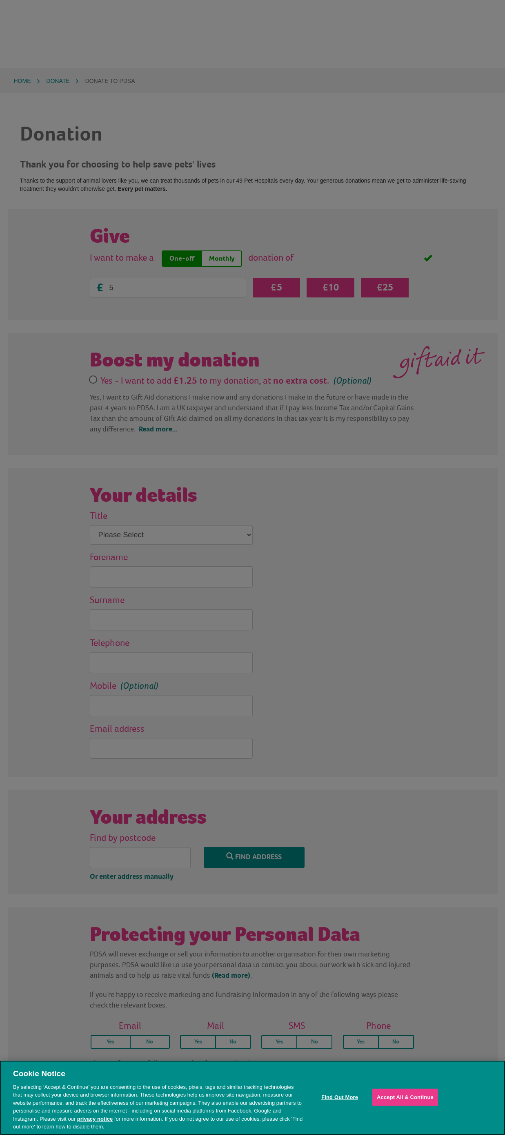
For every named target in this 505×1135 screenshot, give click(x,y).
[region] (252, 1098)
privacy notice (95, 1119)
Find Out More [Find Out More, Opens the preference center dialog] (339, 1097)
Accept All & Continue (405, 1097)
